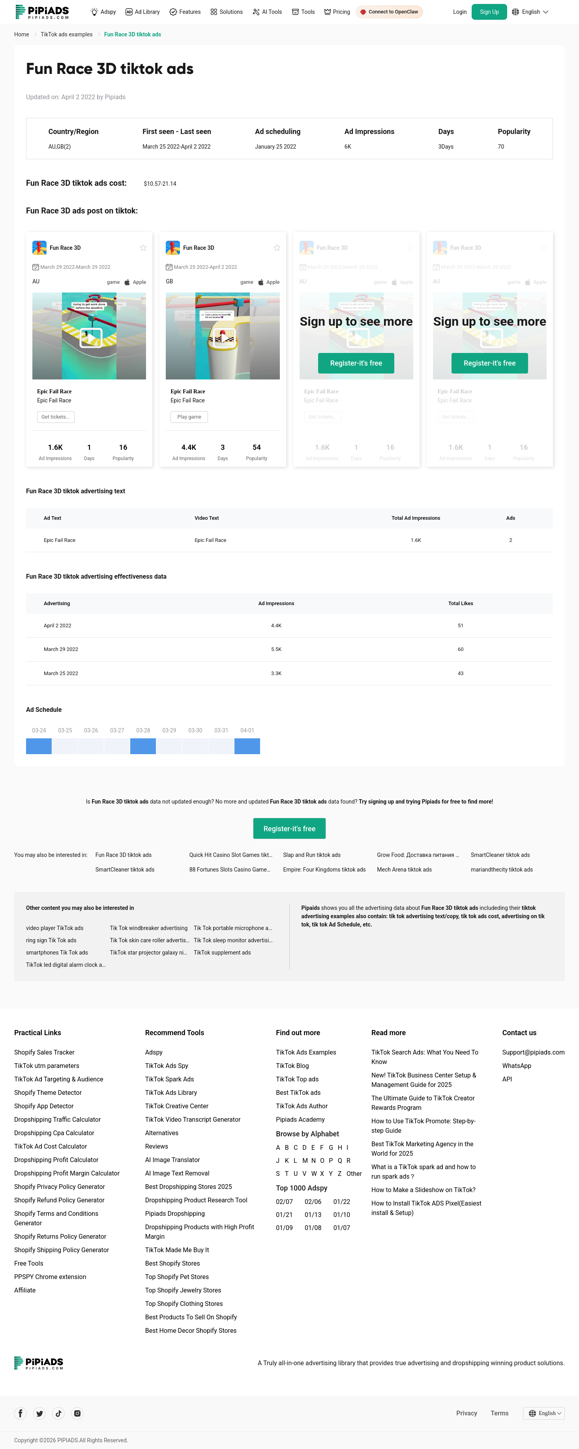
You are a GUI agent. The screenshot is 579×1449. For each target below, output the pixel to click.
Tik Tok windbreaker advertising (148, 928)
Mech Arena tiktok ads (404, 869)
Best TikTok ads (298, 1092)
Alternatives (162, 1133)
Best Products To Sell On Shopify (191, 1317)
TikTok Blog (292, 1066)
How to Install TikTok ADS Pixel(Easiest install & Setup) (426, 1208)
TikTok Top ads (297, 1079)
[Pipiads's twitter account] (39, 1413)
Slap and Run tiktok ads (312, 855)
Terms (500, 1413)
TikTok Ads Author (302, 1106)
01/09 (284, 1228)
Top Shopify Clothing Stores (184, 1303)
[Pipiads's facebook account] (20, 1413)
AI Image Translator (172, 1160)
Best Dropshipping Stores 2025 (188, 1187)
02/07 (284, 1202)
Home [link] (22, 34)
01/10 (342, 1215)
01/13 (313, 1215)
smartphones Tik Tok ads (57, 952)
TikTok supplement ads (222, 952)
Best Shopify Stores (172, 1263)
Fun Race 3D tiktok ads (124, 855)
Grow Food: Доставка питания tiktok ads (424, 855)
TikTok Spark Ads (169, 1079)
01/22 (342, 1202)
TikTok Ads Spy (166, 1066)
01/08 (313, 1228)
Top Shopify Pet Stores (177, 1277)
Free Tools (28, 1263)
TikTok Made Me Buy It (177, 1250)
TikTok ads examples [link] (67, 34)
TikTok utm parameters (46, 1066)
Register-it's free (356, 363)
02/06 (313, 1202)
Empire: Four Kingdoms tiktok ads (324, 869)
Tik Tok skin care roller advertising (151, 940)
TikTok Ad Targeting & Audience (58, 1079)
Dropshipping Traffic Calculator (57, 1119)
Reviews (157, 1146)
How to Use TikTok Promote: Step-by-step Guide (423, 1125)
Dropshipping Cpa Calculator (54, 1133)
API (507, 1079)
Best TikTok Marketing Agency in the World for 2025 (422, 1148)
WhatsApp (517, 1066)
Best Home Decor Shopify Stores (191, 1330)
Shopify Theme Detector (48, 1092)
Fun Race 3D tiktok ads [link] (132, 34)
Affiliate (25, 1290)
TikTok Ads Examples (306, 1052)
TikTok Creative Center (177, 1106)
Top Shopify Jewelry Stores (183, 1290)
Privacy (466, 1413)
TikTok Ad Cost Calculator (50, 1146)
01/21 (284, 1215)
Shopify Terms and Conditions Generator (56, 1218)
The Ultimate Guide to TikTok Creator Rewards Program (423, 1102)
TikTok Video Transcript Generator (193, 1119)
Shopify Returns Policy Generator (60, 1236)
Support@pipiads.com (533, 1052)
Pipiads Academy (300, 1119)
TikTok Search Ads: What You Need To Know (424, 1057)
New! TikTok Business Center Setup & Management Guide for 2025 (423, 1080)
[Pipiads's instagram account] (77, 1413)
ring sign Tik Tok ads (51, 940)
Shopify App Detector (44, 1106)
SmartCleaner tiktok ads (500, 855)
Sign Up (489, 12)
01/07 (342, 1228)
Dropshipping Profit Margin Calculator (67, 1173)
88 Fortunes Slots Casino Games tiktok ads (236, 869)
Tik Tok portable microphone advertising (235, 928)
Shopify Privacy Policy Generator (59, 1187)
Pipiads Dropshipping (175, 1213)
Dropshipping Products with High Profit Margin (199, 1231)
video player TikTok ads (54, 928)
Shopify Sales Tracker (44, 1052)
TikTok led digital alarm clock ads (67, 965)
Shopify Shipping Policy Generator (61, 1250)
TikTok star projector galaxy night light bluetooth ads (151, 952)
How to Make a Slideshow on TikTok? (423, 1190)
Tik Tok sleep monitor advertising (234, 940)
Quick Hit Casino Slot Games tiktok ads (236, 855)
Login (460, 12)
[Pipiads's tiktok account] (58, 1413)
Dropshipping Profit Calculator (56, 1160)
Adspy (154, 1052)
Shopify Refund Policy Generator (59, 1200)
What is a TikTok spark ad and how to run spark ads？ (423, 1171)
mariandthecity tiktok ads (502, 869)
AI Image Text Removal (177, 1173)
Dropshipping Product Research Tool (196, 1200)
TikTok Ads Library (171, 1092)
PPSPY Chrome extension (50, 1277)
